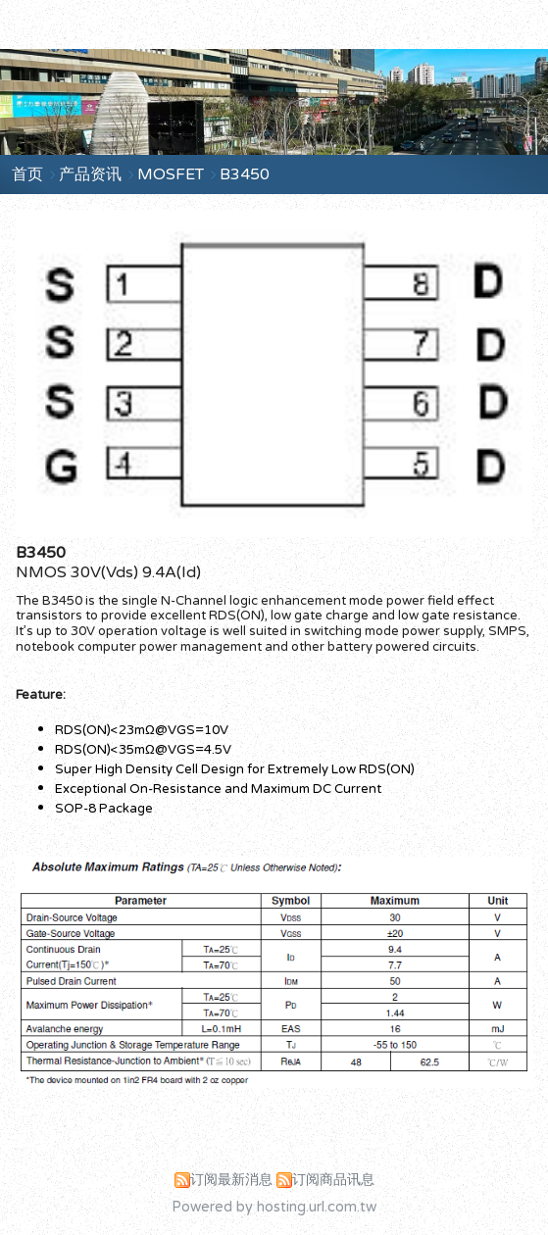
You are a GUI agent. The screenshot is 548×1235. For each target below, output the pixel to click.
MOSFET (170, 174)
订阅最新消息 (231, 1179)
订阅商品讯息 (333, 1179)
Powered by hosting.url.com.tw (274, 1207)
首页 (27, 174)
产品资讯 (92, 174)
